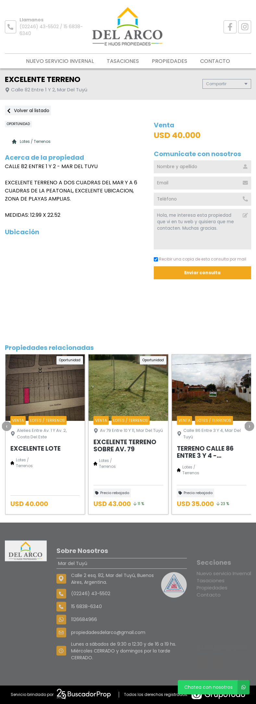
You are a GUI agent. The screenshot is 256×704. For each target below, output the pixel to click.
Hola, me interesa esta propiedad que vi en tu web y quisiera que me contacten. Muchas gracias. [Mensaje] (202, 229)
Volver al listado (27, 110)
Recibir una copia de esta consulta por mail (200, 259)
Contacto (215, 61)
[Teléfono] (202, 199)
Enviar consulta (202, 273)
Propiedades (169, 61)
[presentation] (6, 426)
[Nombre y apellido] (202, 166)
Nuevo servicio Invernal (60, 61)
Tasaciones (123, 61)
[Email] (202, 183)
